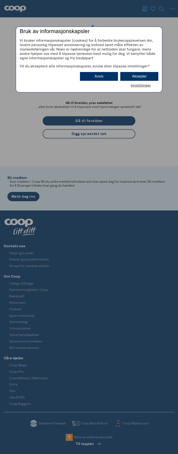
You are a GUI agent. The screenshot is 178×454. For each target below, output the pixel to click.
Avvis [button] (99, 76)
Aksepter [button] (139, 76)
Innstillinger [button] (141, 85)
